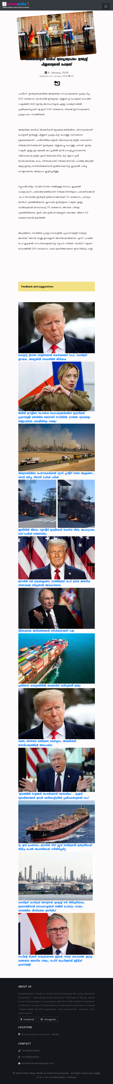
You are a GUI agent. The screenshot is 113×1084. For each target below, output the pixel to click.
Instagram (48, 1019)
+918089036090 (30, 1050)
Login (97, 1073)
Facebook (27, 1019)
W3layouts (72, 1077)
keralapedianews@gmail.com (38, 1063)
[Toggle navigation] (106, 6)
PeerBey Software (58, 1077)
